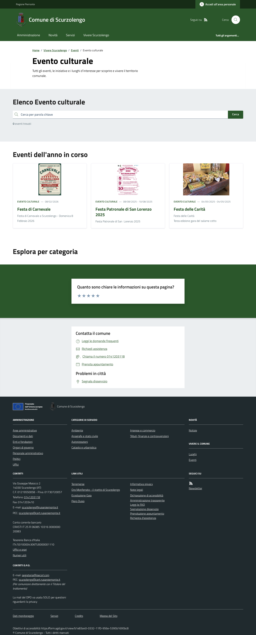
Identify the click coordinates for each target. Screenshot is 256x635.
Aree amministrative (25, 430)
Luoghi (193, 454)
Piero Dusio (77, 501)
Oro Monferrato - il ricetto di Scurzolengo (95, 490)
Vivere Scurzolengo (96, 35)
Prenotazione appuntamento (147, 513)
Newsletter (195, 488)
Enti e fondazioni (23, 442)
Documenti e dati (23, 436)
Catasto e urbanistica (83, 447)
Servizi (70, 35)
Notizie (193, 430)
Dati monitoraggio (23, 616)
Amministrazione (28, 35)
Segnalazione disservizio (144, 509)
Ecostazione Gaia (81, 495)
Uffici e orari (20, 549)
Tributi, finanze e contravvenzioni (149, 436)
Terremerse (77, 484)
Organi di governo (23, 447)
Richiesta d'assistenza (143, 518)
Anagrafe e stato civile (84, 436)
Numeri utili (19, 555)
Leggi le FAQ (137, 504)
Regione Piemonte (25, 4)
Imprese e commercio (142, 430)
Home (35, 50)
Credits (79, 616)
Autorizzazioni (79, 442)
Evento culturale (28, 201)
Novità (53, 35)
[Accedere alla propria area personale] (217, 4)
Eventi (75, 50)
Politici (16, 459)
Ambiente (77, 430)
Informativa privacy (141, 484)
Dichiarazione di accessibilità (146, 495)
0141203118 (32, 497)
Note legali (136, 490)
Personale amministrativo (28, 453)
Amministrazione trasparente (147, 500)
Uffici (16, 464)
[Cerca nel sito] (234, 19)
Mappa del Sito (108, 616)
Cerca (235, 114)
